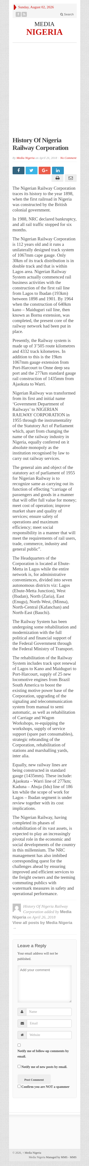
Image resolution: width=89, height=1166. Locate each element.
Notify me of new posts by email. (44, 1067)
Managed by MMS (57, 1157)
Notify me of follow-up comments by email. (43, 1053)
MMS (73, 1157)
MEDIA (44, 24)
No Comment (68, 158)
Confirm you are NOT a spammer (44, 1087)
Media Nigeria (25, 158)
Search (67, 14)
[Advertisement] (44, 92)
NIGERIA (44, 31)
